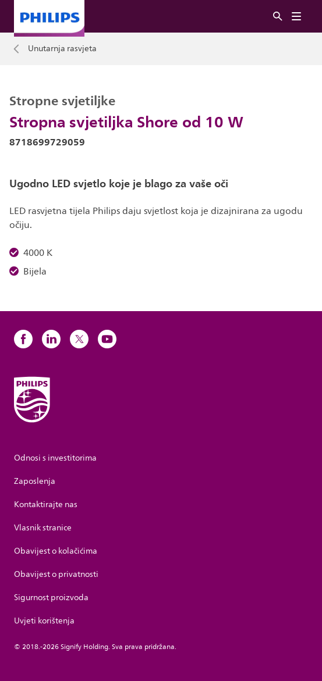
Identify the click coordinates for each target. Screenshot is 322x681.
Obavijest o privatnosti (56, 574)
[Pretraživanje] (278, 16)
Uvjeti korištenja (44, 620)
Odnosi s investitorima (55, 458)
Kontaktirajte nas (45, 504)
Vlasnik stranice (43, 527)
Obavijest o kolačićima (55, 551)
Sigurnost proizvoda (51, 597)
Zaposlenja (34, 481)
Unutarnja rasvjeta (62, 49)
